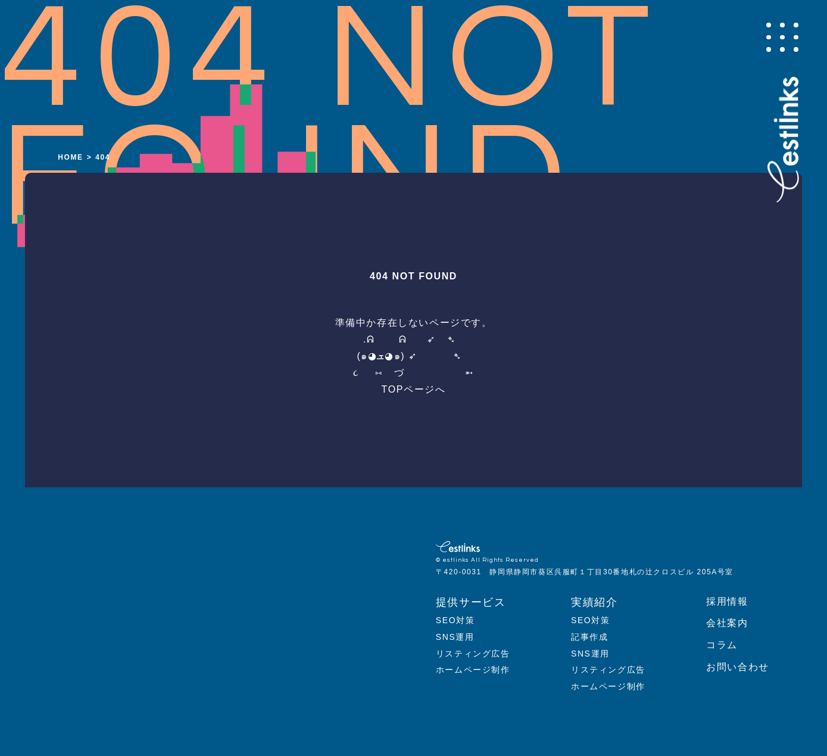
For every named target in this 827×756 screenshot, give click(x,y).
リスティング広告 (473, 653)
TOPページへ (414, 389)
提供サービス (471, 602)
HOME (70, 157)
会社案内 (727, 623)
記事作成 (589, 637)
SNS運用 (455, 637)
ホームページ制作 (473, 669)
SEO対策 (455, 620)
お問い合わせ (737, 667)
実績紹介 (594, 602)
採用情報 (727, 601)
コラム (722, 645)
